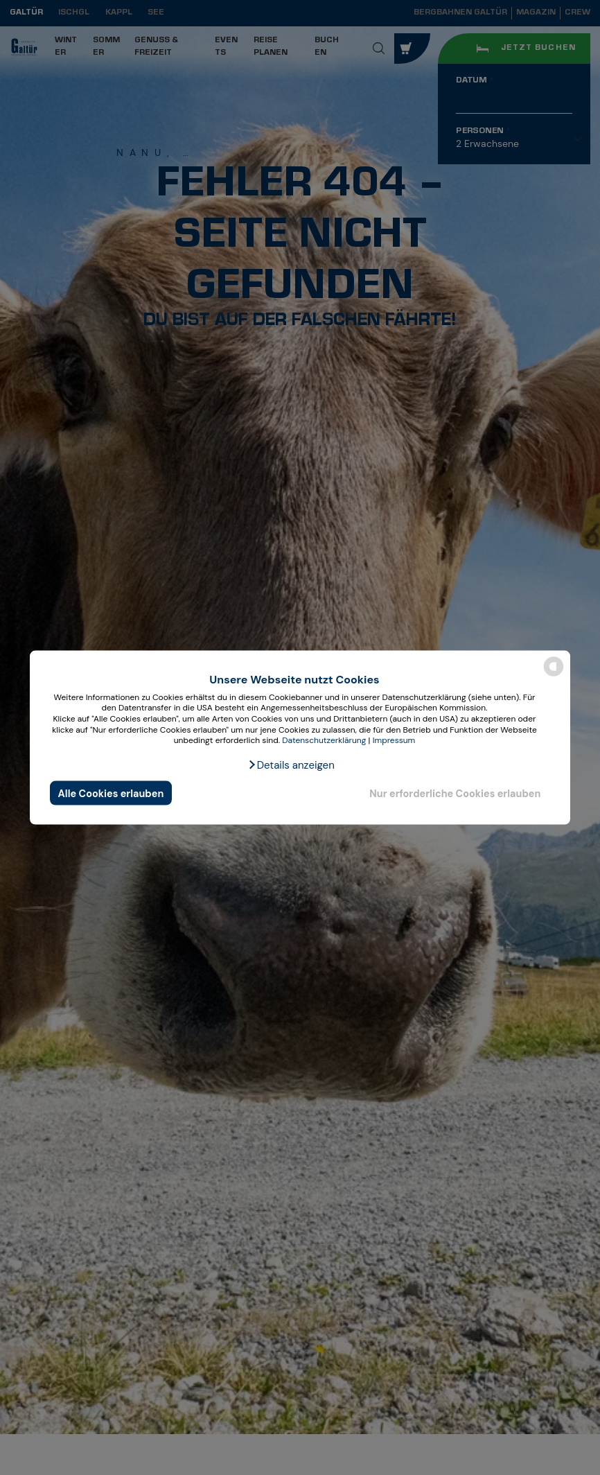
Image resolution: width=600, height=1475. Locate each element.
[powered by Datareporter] (553, 675)
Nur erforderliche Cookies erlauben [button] (454, 793)
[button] (291, 764)
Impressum (394, 740)
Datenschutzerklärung (324, 740)
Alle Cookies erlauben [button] (111, 793)
